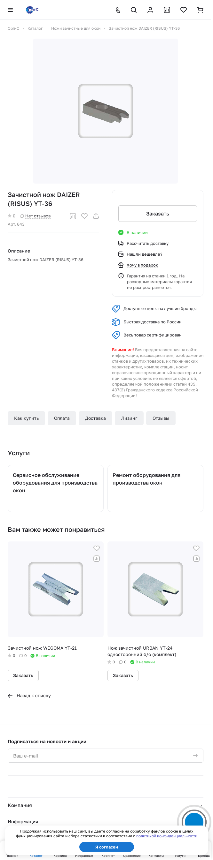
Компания (20, 805)
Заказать (157, 213)
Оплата (62, 418)
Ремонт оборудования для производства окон (146, 479)
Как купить (26, 418)
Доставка (95, 418)
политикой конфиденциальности (166, 836)
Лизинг (129, 418)
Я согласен (106, 846)
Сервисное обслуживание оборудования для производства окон (55, 483)
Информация (23, 821)
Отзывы (161, 418)
